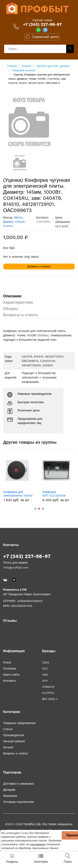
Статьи (7, 729)
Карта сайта (11, 674)
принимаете (37, 844)
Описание (12, 296)
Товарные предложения (19, 723)
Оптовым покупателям (18, 802)
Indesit (20, 221)
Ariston (8, 226)
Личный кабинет (14, 741)
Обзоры (10, 308)
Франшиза (10, 795)
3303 (45, 662)
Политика (9, 668)
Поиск (7, 662)
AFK (45, 680)
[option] (39, 122)
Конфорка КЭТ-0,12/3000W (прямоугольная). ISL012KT (54, 493)
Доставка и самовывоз (18, 783)
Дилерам (9, 789)
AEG (45, 674)
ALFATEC (48, 692)
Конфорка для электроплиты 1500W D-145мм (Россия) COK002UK (18, 493)
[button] (35, 509)
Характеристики (18, 302)
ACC (45, 668)
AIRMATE (48, 686)
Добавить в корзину (39, 266)
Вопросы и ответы (20, 315)
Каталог (8, 747)
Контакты (9, 680)
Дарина (8, 221)
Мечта (18, 217)
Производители (13, 735)
